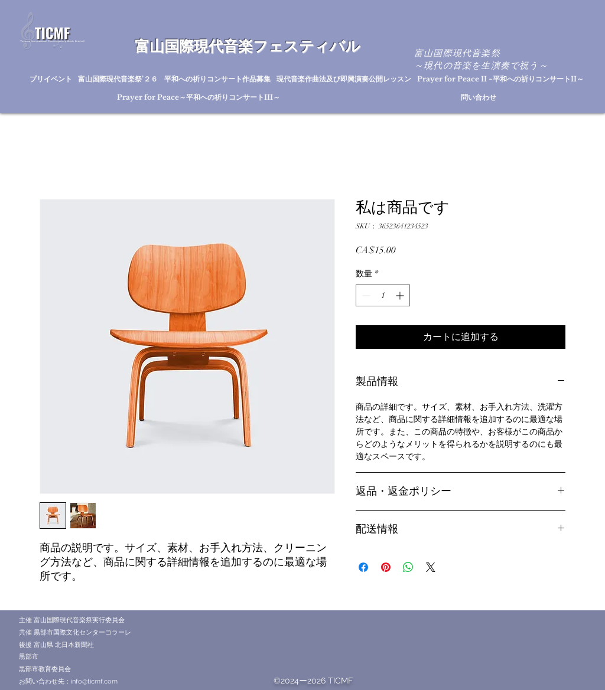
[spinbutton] (382, 295)
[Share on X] (431, 567)
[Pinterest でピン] (386, 567)
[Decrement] (364, 295)
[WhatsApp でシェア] (408, 567)
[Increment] (400, 295)
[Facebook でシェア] (363, 567)
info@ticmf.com (94, 681)
